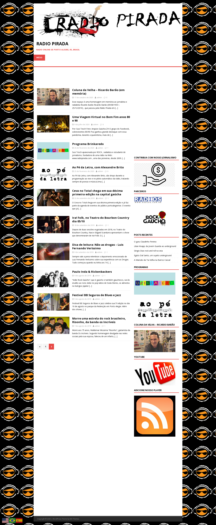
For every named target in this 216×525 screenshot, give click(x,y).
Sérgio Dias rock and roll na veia (148, 250)
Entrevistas (122, 57)
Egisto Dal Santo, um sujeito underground (153, 255)
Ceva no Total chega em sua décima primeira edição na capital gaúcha (97, 192)
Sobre (77, 63)
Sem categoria (44, 63)
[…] (116, 108)
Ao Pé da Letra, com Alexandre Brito (98, 167)
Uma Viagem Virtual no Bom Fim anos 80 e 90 (101, 118)
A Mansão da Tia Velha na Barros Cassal (152, 260)
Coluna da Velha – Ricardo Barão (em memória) (98, 91)
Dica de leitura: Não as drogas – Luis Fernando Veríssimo (97, 246)
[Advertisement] (156, 457)
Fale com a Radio (95, 63)
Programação (55, 57)
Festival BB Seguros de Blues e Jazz (96, 295)
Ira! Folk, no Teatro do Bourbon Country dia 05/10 (100, 219)
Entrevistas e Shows (80, 57)
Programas (155, 57)
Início (39, 57)
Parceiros (63, 63)
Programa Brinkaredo (88, 144)
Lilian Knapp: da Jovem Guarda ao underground (155, 246)
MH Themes (74, 519)
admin (99, 97)
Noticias (139, 57)
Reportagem (103, 57)
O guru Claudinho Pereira (145, 241)
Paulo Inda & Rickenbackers (92, 272)
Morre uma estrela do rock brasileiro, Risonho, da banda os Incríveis (99, 320)
